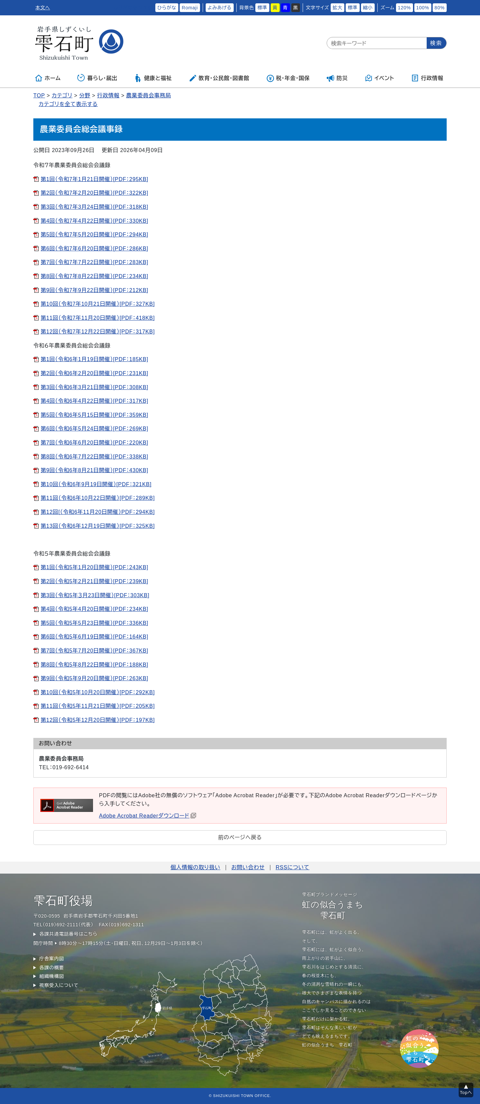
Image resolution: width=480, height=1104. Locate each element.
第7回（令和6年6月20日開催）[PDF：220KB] (94, 442)
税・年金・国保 (288, 78)
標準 (262, 7)
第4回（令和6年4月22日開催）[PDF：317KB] (94, 401)
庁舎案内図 (51, 958)
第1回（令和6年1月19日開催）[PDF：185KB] (94, 359)
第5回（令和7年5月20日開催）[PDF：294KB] (94, 234)
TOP (39, 95)
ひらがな (167, 7)
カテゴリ (62, 95)
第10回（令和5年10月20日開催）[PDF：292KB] (98, 692)
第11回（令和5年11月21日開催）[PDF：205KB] (98, 706)
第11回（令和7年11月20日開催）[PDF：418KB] (98, 318)
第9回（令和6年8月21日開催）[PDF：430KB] (94, 470)
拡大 (338, 7)
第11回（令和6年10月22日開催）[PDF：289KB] (98, 498)
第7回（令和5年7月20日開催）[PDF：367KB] (94, 651)
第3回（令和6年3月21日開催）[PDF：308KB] (94, 387)
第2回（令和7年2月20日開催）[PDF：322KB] (94, 193)
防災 (337, 78)
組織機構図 (51, 976)
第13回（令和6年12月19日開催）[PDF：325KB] (98, 526)
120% (404, 7)
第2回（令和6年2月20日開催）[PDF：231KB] (94, 373)
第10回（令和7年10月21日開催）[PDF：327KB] (98, 304)
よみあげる (220, 7)
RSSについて (292, 867)
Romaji (190, 7)
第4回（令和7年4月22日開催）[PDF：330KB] (94, 221)
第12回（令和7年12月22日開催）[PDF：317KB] (98, 331)
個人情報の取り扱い (195, 867)
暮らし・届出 (97, 78)
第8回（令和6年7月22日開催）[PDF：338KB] (94, 456)
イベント (379, 78)
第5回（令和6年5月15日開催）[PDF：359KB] (94, 415)
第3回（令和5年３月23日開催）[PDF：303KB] (95, 595)
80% (440, 7)
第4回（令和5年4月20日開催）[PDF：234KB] (94, 609)
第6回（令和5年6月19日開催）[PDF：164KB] (94, 637)
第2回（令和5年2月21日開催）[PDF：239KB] (94, 581)
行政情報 (427, 78)
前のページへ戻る (240, 837)
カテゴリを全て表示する (68, 104)
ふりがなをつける (133, 7)
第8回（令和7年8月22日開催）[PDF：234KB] (94, 276)
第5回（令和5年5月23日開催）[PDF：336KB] (94, 623)
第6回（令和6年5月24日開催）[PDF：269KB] (94, 428)
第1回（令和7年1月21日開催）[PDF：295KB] (94, 179)
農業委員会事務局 (148, 95)
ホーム (48, 78)
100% (422, 7)
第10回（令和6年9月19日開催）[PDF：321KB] (96, 484)
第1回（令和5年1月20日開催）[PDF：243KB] (94, 567)
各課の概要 (51, 967)
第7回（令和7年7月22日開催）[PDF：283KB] (94, 262)
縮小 (368, 7)
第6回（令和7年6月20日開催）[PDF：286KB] (94, 248)
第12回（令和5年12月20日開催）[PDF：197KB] (98, 720)
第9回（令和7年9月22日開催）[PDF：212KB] (94, 290)
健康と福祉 (153, 78)
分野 (84, 95)
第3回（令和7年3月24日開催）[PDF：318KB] (94, 207)
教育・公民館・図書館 (219, 78)
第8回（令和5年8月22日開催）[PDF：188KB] (94, 665)
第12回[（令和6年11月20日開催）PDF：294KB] (98, 512)
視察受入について (58, 985)
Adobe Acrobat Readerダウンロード (147, 816)
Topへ (466, 1092)
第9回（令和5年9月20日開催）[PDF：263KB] (94, 678)
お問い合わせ (248, 867)
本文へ (42, 7)
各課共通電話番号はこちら (68, 934)
